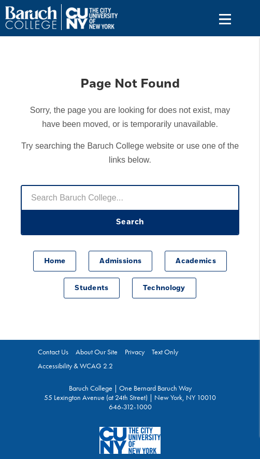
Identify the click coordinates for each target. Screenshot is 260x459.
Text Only (165, 351)
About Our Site (97, 351)
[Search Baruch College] (130, 198)
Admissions (120, 261)
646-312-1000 (130, 406)
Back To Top (232, 403)
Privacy (135, 351)
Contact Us (53, 351)
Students (91, 288)
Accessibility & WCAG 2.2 (75, 365)
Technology (164, 288)
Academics (196, 261)
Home (54, 261)
